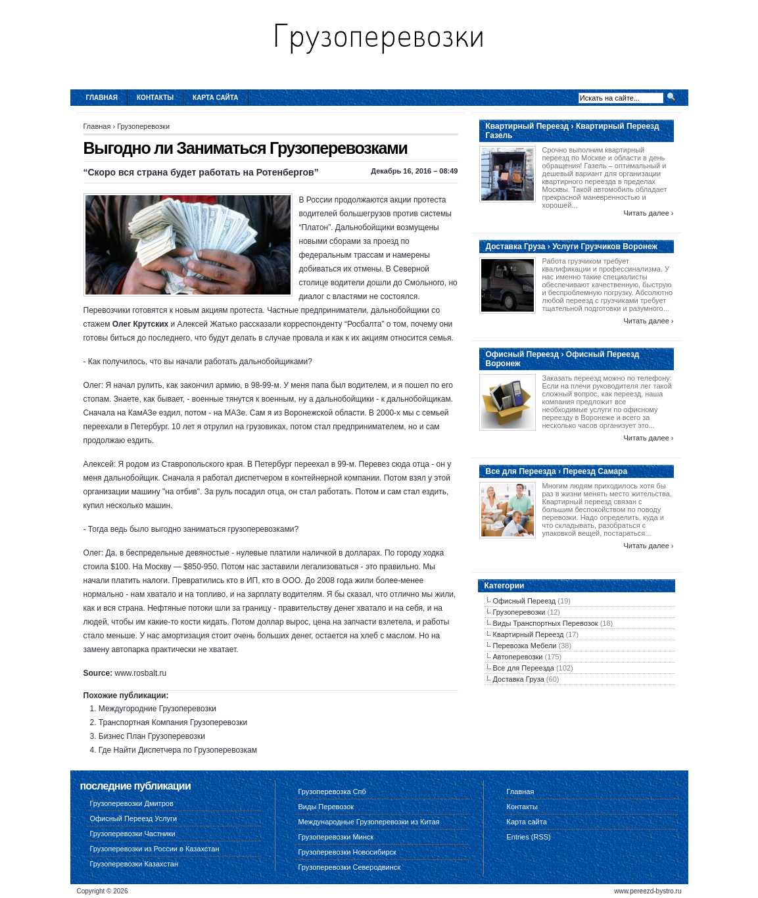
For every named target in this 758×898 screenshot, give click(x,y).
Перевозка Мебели (525, 646)
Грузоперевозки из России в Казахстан (155, 849)
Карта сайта (215, 97)
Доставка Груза (518, 679)
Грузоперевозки (143, 126)
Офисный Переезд (524, 601)
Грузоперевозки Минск (336, 837)
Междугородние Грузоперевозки (157, 708)
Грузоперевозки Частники (133, 834)
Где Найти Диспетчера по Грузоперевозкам (178, 750)
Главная (102, 97)
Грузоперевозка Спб (332, 791)
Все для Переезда (523, 668)
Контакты (155, 97)
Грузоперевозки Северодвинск (349, 867)
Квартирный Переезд (528, 634)
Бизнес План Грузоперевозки (152, 736)
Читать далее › (648, 213)
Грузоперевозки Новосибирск (347, 852)
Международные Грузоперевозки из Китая (369, 822)
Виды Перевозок (326, 807)
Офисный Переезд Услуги (134, 818)
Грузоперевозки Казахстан (134, 864)
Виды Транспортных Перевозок (545, 623)
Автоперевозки (518, 657)
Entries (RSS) (529, 837)
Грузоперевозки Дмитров (132, 803)
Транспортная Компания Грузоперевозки (173, 722)
